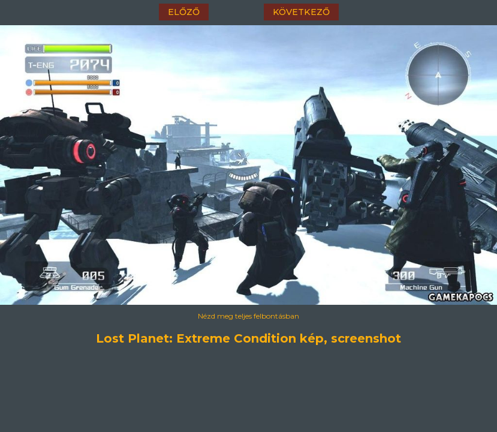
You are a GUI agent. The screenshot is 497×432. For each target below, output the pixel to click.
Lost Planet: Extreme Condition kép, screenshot (248, 338)
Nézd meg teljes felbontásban (248, 315)
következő (301, 12)
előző (184, 12)
